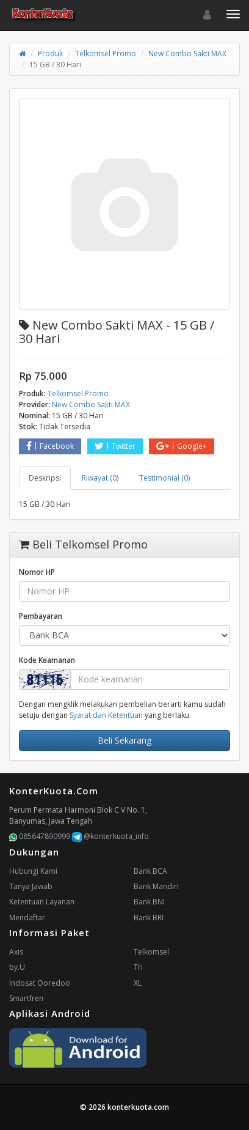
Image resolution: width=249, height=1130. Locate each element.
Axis (16, 952)
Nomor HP (37, 572)
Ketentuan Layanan (41, 901)
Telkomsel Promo (105, 53)
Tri (138, 967)
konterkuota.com (138, 1107)
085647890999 (39, 836)
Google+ (181, 446)
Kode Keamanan (47, 660)
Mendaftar (27, 917)
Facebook (50, 446)
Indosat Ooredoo (39, 983)
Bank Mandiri (156, 886)
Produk (50, 53)
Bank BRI (149, 917)
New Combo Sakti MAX (187, 53)
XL (138, 983)
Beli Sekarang (124, 740)
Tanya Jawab (30, 886)
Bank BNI (149, 901)
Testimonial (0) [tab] (164, 478)
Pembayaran (40, 616)
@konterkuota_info (110, 836)
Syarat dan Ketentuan (106, 715)
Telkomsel (151, 952)
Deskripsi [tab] (45, 478)
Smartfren (26, 998)
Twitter (115, 446)
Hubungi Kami (33, 871)
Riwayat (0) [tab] (100, 478)
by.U (17, 967)
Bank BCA (150, 871)
